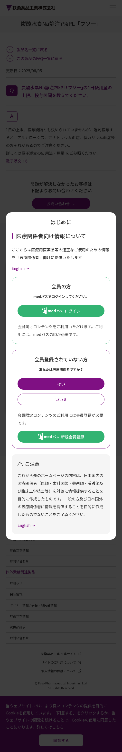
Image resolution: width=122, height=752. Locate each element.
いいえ (61, 399)
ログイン (61, 310)
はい (61, 384)
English (18, 268)
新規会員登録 (61, 436)
